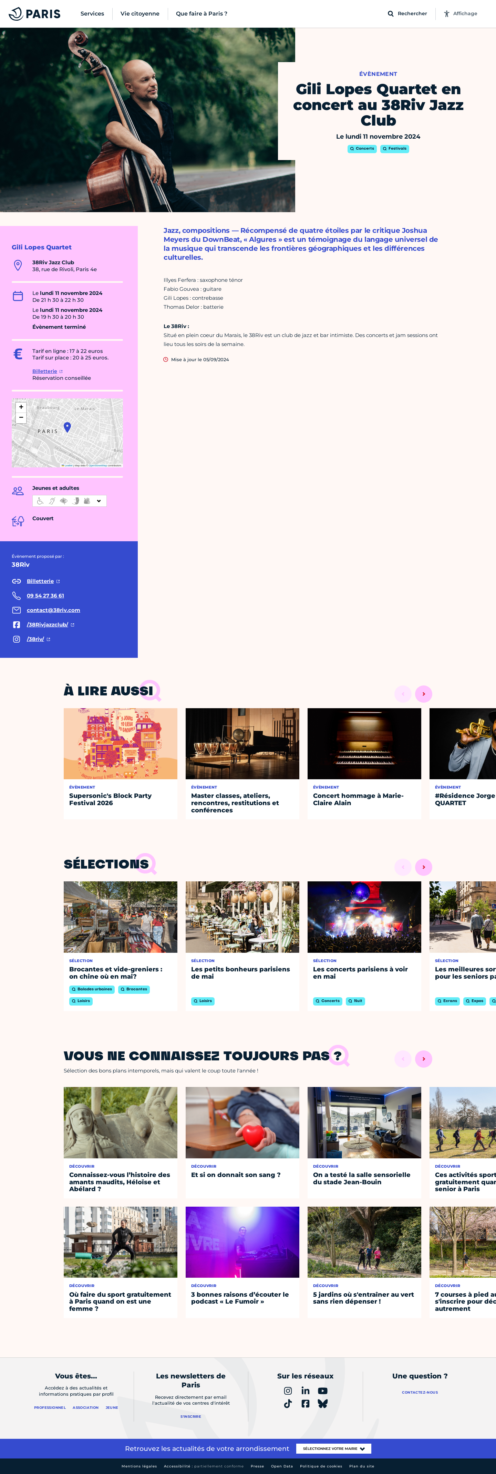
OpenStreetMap (98, 465)
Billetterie (44, 371)
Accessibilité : (204, 1466)
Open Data (282, 1466)
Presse (257, 1466)
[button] (67, 427)
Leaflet (67, 465)
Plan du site (361, 1466)
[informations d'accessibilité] (69, 501)
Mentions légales (139, 1466)
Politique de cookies (321, 1466)
